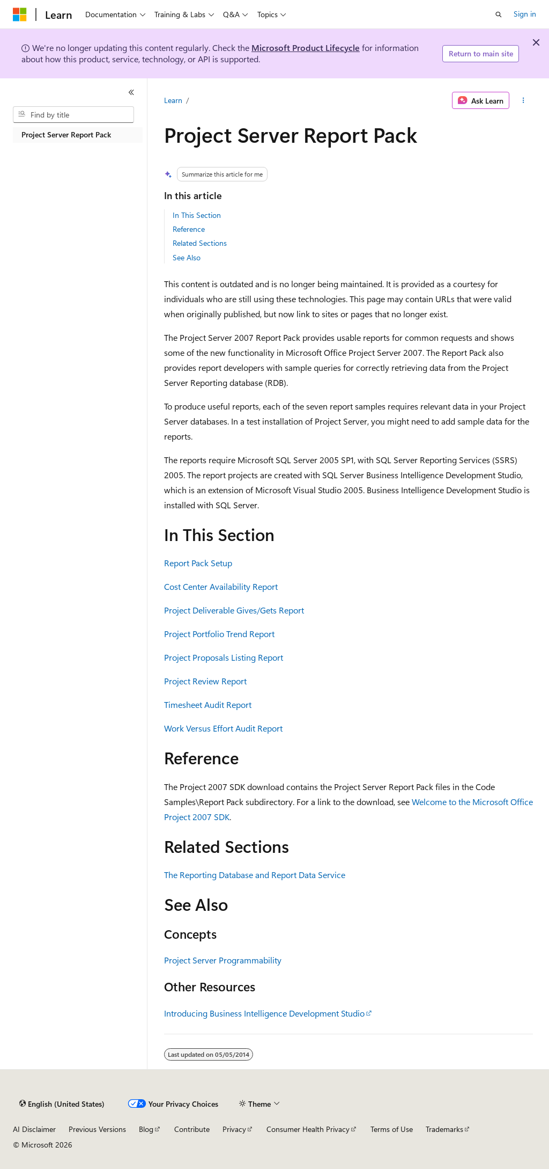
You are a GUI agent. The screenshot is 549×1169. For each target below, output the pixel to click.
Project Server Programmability (222, 960)
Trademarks (444, 1129)
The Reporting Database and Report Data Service (254, 874)
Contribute (192, 1129)
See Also (187, 257)
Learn (173, 100)
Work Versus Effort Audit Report (223, 728)
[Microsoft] (20, 14)
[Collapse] (131, 92)
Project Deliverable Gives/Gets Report (234, 610)
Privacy (234, 1129)
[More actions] (523, 100)
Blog (146, 1129)
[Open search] (498, 14)
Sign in (525, 14)
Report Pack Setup (198, 562)
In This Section (197, 215)
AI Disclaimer (34, 1129)
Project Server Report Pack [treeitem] (66, 134)
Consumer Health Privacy (308, 1129)
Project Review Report (205, 680)
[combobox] (73, 114)
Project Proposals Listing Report (223, 657)
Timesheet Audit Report (207, 704)
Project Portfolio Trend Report (219, 633)
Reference (189, 229)
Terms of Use (391, 1129)
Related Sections (200, 243)
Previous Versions (97, 1129)
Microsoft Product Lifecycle (305, 47)
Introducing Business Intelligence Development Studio (264, 1013)
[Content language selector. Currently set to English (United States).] (62, 1104)
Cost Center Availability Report (221, 586)
